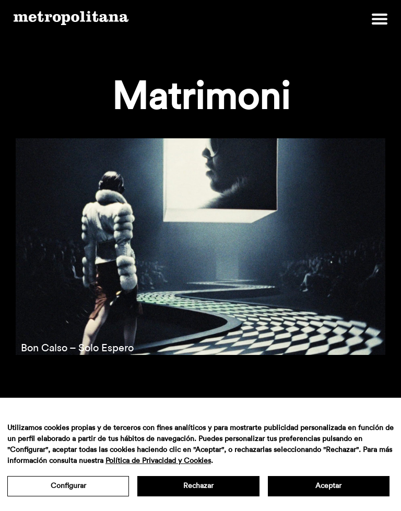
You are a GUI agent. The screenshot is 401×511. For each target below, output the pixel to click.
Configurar (68, 486)
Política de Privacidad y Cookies (158, 461)
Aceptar (328, 486)
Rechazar (198, 486)
